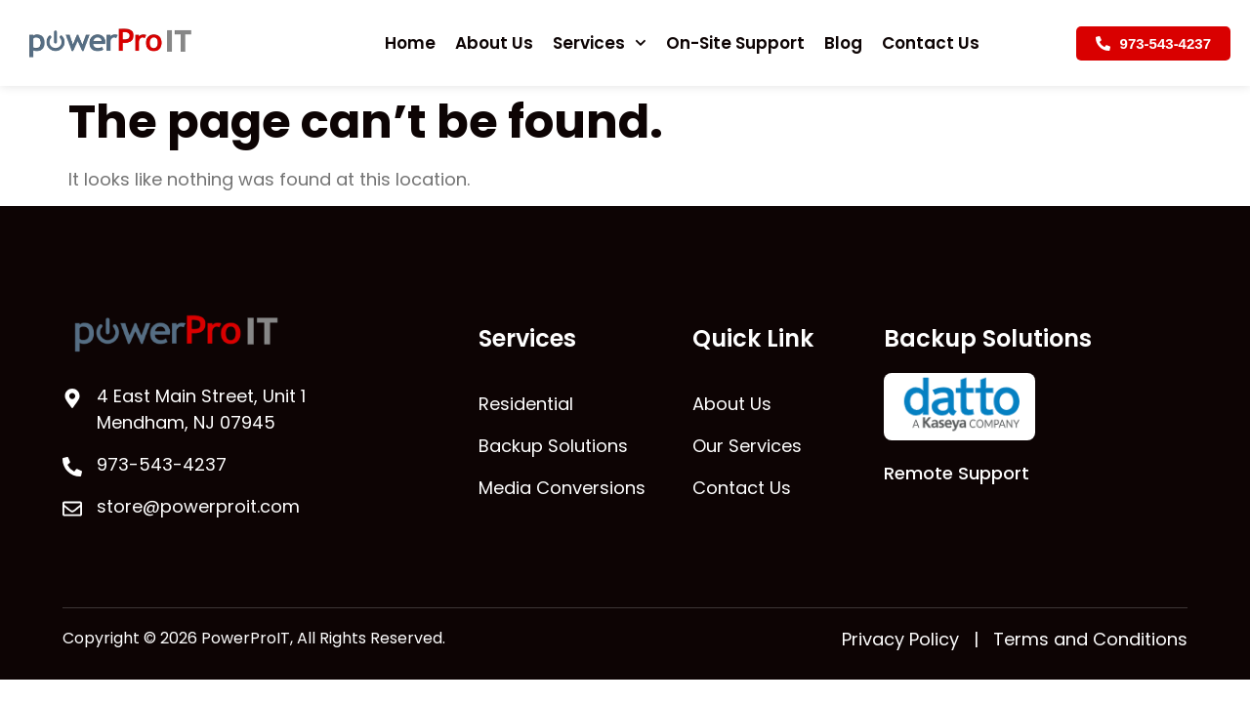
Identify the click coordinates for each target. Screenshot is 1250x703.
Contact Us (930, 43)
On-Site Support (735, 43)
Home (410, 43)
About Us (494, 43)
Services (599, 43)
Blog (843, 43)
